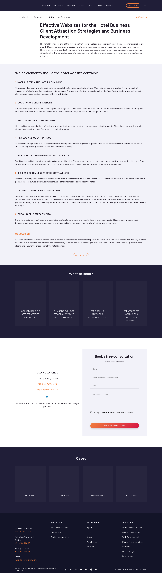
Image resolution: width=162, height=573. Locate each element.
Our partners (57, 532)
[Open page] (30, 296)
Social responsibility (60, 537)
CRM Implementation (131, 532)
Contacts (109, 5)
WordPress (92, 542)
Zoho (89, 532)
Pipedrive (91, 527)
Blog (90, 5)
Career (99, 5)
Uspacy (90, 537)
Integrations (128, 556)
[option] (144, 5)
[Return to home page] (25, 5)
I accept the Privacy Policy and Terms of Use (113, 412)
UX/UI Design (128, 551)
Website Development (132, 527)
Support (126, 546)
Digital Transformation (132, 542)
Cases (82, 5)
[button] (133, 5)
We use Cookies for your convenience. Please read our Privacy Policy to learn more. (35, 569)
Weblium (90, 546)
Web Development (130, 537)
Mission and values (59, 527)
